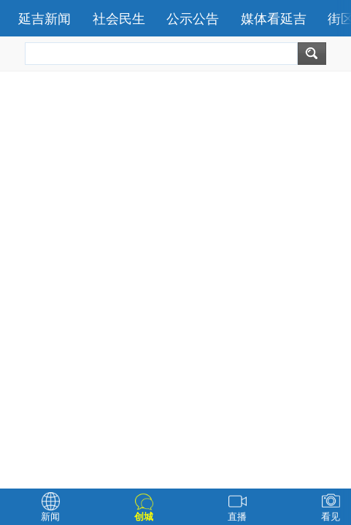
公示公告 (192, 19)
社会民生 (119, 19)
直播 (237, 516)
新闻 (50, 516)
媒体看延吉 (273, 19)
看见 (330, 516)
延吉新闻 (44, 19)
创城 (143, 516)
